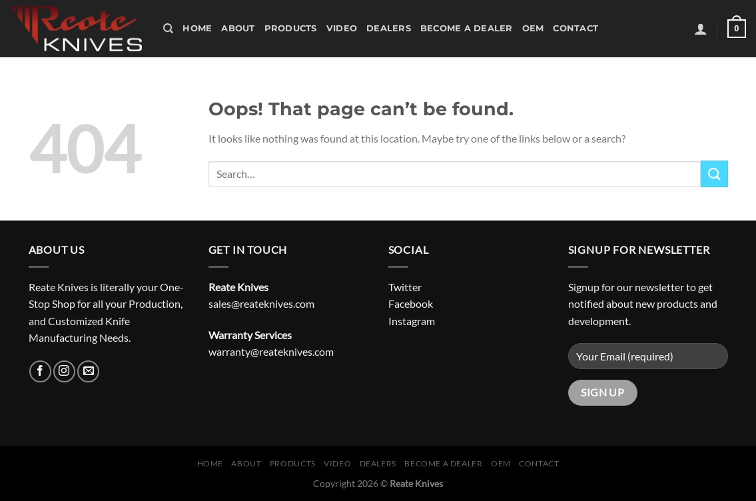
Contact (575, 28)
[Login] (700, 28)
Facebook (410, 303)
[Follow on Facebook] (40, 371)
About (237, 28)
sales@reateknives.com (261, 303)
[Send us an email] (88, 371)
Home (197, 28)
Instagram (411, 320)
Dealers (388, 28)
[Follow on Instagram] (64, 371)
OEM (533, 28)
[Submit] (714, 174)
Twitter (405, 286)
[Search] (168, 28)
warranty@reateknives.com (271, 351)
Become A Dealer (466, 28)
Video (341, 28)
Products (290, 28)
